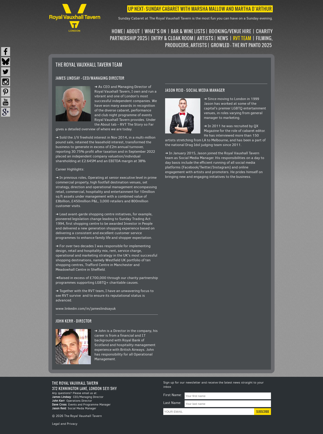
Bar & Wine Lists (188, 31)
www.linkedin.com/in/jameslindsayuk (86, 308)
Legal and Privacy (64, 424)
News (222, 38)
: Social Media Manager (74, 408)
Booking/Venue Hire (230, 31)
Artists (205, 38)
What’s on (155, 31)
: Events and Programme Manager (81, 404)
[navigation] (187, 38)
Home (117, 31)
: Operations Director (72, 401)
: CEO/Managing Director (77, 397)
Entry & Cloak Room (172, 38)
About (133, 31)
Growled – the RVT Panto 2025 (241, 45)
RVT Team (242, 38)
